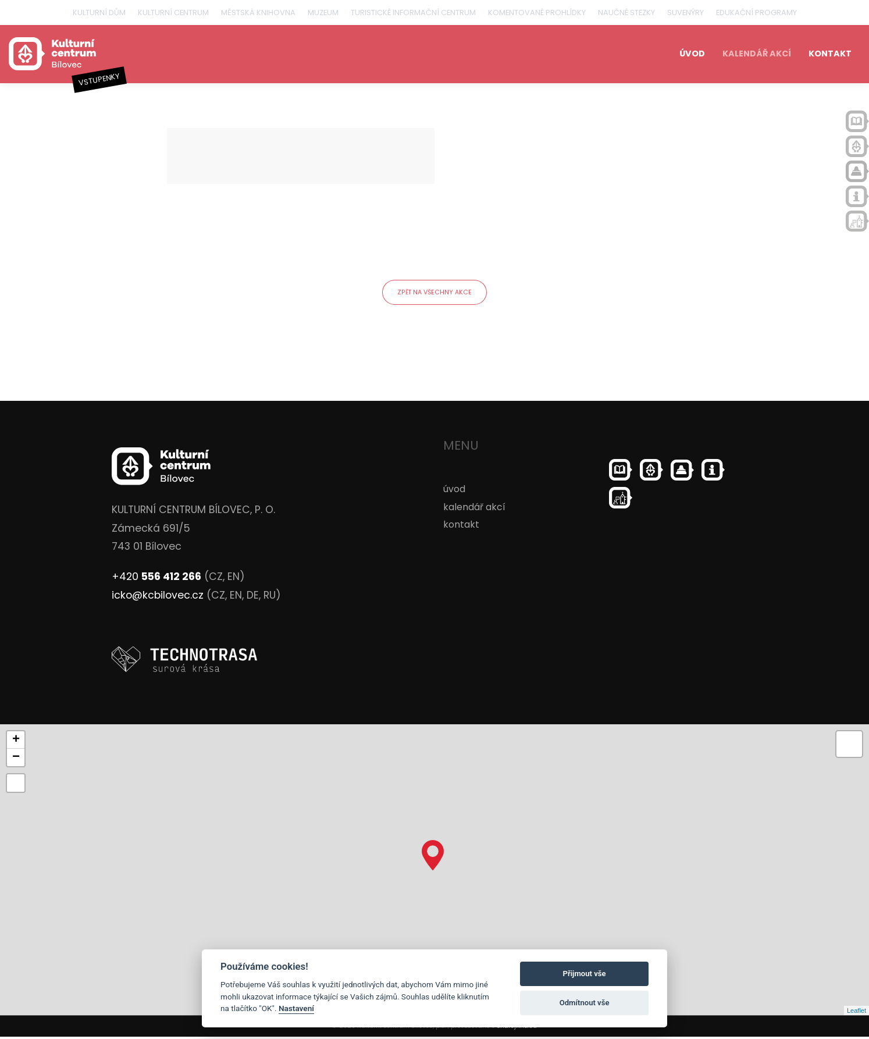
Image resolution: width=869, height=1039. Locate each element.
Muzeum (323, 12)
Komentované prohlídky (537, 12)
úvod (692, 53)
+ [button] (16, 742)
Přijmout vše (584, 973)
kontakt (830, 53)
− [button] (16, 759)
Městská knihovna (258, 12)
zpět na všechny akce (434, 293)
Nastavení (296, 1008)
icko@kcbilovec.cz (158, 597)
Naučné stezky (626, 12)
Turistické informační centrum (413, 12)
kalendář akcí (756, 53)
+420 (156, 579)
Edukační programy (756, 12)
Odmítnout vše (585, 1002)
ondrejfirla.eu (517, 1028)
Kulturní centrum (173, 12)
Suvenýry (685, 12)
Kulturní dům (99, 12)
